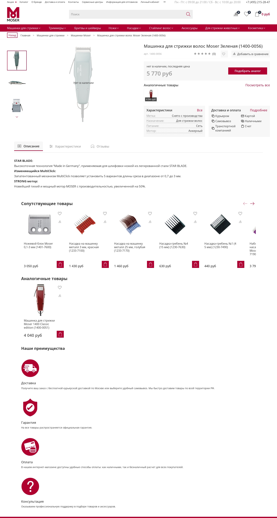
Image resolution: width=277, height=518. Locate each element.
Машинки (89, 465)
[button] (205, 54)
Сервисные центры (92, 2)
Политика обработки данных (173, 489)
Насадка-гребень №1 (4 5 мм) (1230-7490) (230, 248)
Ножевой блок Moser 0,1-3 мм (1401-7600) (38, 248)
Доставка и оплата (55, 2)
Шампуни (127, 477)
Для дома (211, 477)
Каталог (24, 2)
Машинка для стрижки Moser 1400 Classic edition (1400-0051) (36, 325)
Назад (12, 35)
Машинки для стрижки (24, 28)
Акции (10, 2)
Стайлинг (89, 495)
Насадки (134, 28)
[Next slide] (17, 117)
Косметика (257, 28)
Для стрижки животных (222, 28)
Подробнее (258, 110)
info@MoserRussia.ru (25, 502)
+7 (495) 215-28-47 (258, 2)
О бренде (36, 2)
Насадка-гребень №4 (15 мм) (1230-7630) (182, 248)
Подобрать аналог (248, 71)
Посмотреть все (257, 85)
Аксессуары (190, 28)
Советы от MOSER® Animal (221, 465)
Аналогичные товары (161, 85)
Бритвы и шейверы (87, 28)
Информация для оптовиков (121, 2)
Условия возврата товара (171, 483)
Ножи (114, 28)
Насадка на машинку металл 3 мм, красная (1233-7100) (84, 249)
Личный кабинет (150, 2)
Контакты (73, 2)
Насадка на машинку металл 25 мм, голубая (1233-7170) (132, 249)
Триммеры (57, 28)
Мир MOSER (212, 471)
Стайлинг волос (161, 28)
